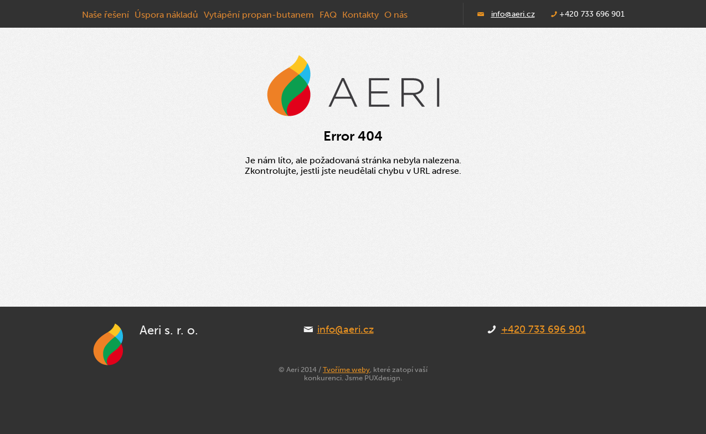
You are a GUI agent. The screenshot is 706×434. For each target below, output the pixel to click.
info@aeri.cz (513, 14)
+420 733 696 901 (543, 329)
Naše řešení (105, 14)
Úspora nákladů (166, 14)
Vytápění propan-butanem (259, 14)
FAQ (328, 14)
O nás (396, 14)
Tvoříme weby (346, 369)
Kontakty (360, 14)
